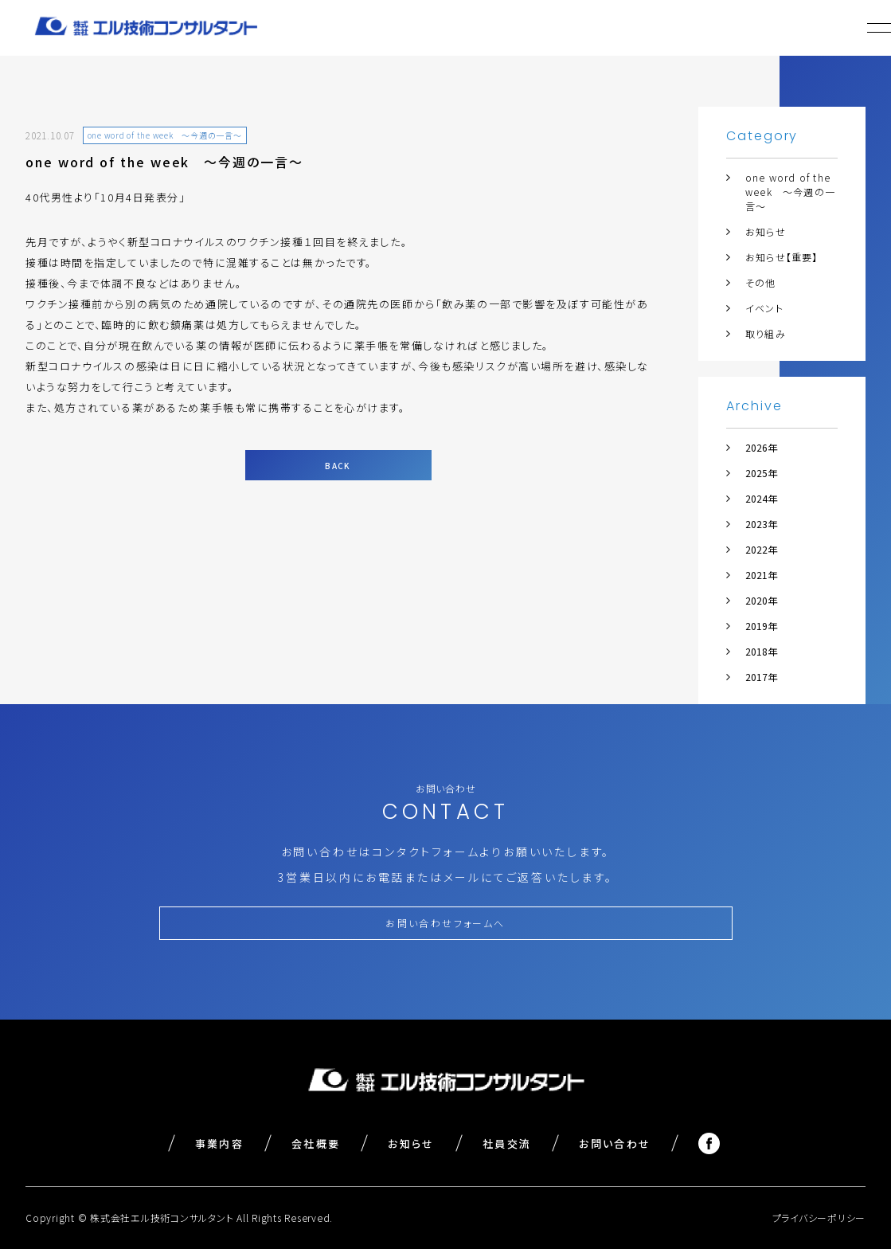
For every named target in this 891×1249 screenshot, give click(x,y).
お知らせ (765, 231)
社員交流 (507, 1143)
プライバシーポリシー (819, 1217)
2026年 (761, 447)
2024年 (761, 498)
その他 (760, 282)
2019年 (761, 625)
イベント (764, 308)
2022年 (761, 549)
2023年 (761, 524)
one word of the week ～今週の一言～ (790, 191)
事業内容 (219, 1143)
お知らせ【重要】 (782, 257)
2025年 (761, 473)
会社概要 (315, 1143)
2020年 (761, 600)
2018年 (761, 651)
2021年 (761, 574)
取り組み (765, 333)
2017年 (761, 676)
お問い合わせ (615, 1143)
